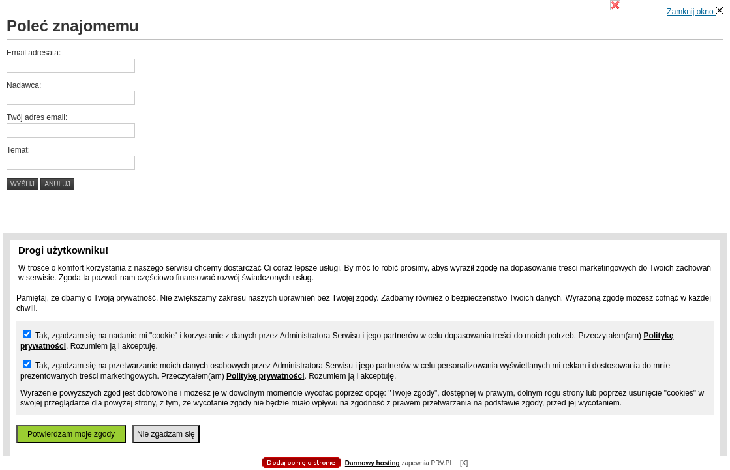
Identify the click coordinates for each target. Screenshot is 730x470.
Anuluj (57, 184)
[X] (464, 463)
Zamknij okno (695, 11)
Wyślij (22, 184)
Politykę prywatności (265, 376)
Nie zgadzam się (166, 434)
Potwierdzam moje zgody (71, 434)
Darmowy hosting (372, 463)
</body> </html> (365, 65)
